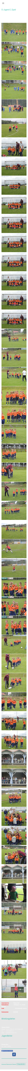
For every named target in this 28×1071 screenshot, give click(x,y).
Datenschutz (9, 1064)
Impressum (3, 1064)
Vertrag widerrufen (21, 1064)
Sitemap (14, 1064)
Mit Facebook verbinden (7, 1050)
